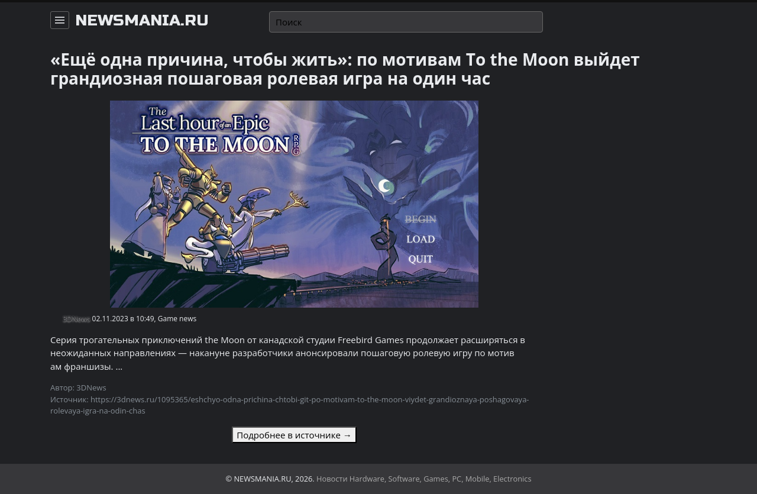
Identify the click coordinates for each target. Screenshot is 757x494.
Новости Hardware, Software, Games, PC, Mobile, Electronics (424, 478)
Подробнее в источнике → (294, 435)
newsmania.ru (142, 20)
